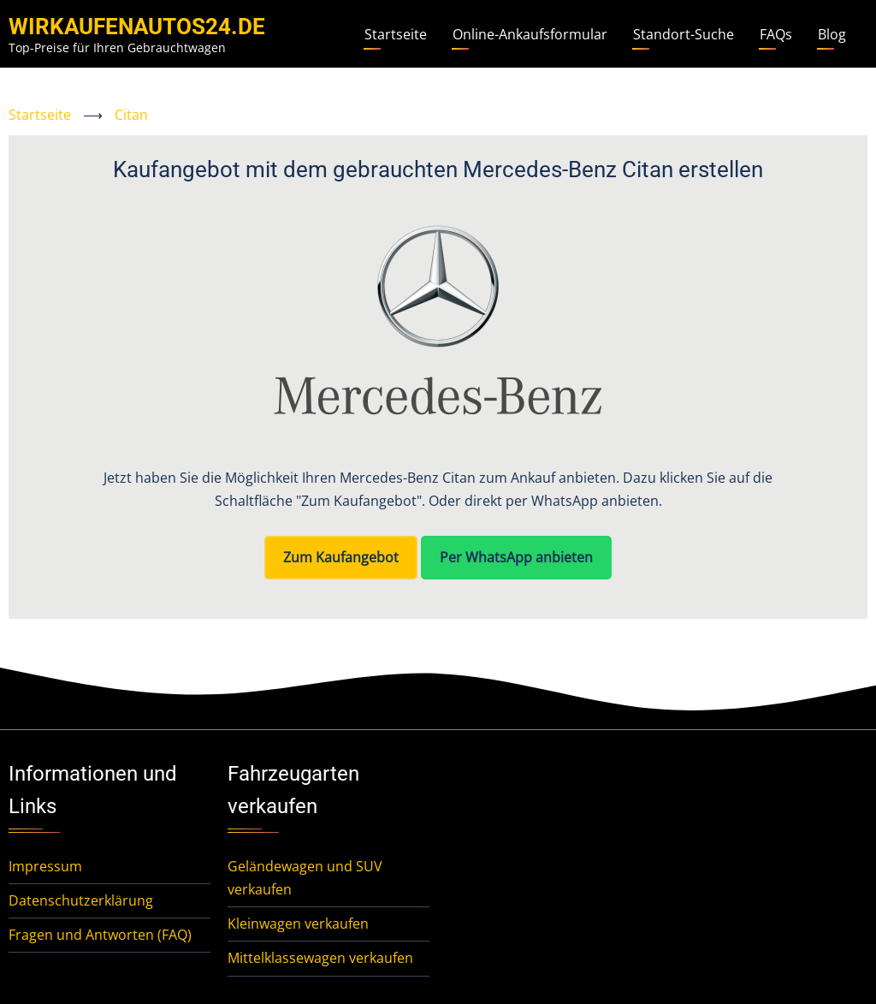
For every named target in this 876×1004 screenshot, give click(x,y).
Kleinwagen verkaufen (298, 923)
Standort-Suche (683, 34)
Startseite (395, 34)
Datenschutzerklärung (81, 900)
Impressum (45, 866)
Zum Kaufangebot (341, 557)
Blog (832, 34)
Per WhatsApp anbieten (516, 557)
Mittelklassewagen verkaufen (320, 957)
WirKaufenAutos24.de (137, 26)
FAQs (776, 34)
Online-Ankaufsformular (530, 34)
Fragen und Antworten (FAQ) (100, 934)
